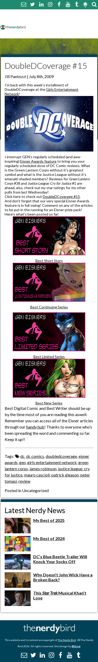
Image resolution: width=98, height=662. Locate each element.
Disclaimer (77, 20)
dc (22, 456)
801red (76, 646)
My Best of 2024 (49, 538)
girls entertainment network (52, 462)
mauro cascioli (37, 474)
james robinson (43, 468)
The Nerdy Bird (67, 640)
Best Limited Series (49, 356)
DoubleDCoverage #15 (61, 196)
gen (22, 462)
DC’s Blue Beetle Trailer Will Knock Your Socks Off (60, 559)
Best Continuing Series (49, 307)
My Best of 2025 (49, 520)
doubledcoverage (61, 456)
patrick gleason (65, 474)
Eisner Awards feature (38, 161)
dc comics (35, 456)
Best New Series (49, 403)
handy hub (35, 426)
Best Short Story (49, 260)
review (24, 481)
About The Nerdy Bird (50, 13)
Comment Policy (45, 20)
